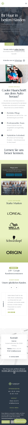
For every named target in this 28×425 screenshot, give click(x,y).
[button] (11, 287)
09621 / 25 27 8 (16, 348)
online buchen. (19, 49)
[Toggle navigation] (26, 3)
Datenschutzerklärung (7, 418)
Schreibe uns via (14, 60)
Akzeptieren (6, 422)
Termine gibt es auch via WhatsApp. (14, 371)
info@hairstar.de (16, 351)
